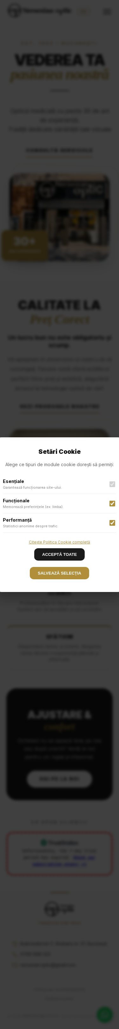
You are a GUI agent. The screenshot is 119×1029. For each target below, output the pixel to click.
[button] (59, 514)
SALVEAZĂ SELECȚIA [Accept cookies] (59, 573)
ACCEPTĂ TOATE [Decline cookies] (59, 554)
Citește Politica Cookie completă (59, 541)
